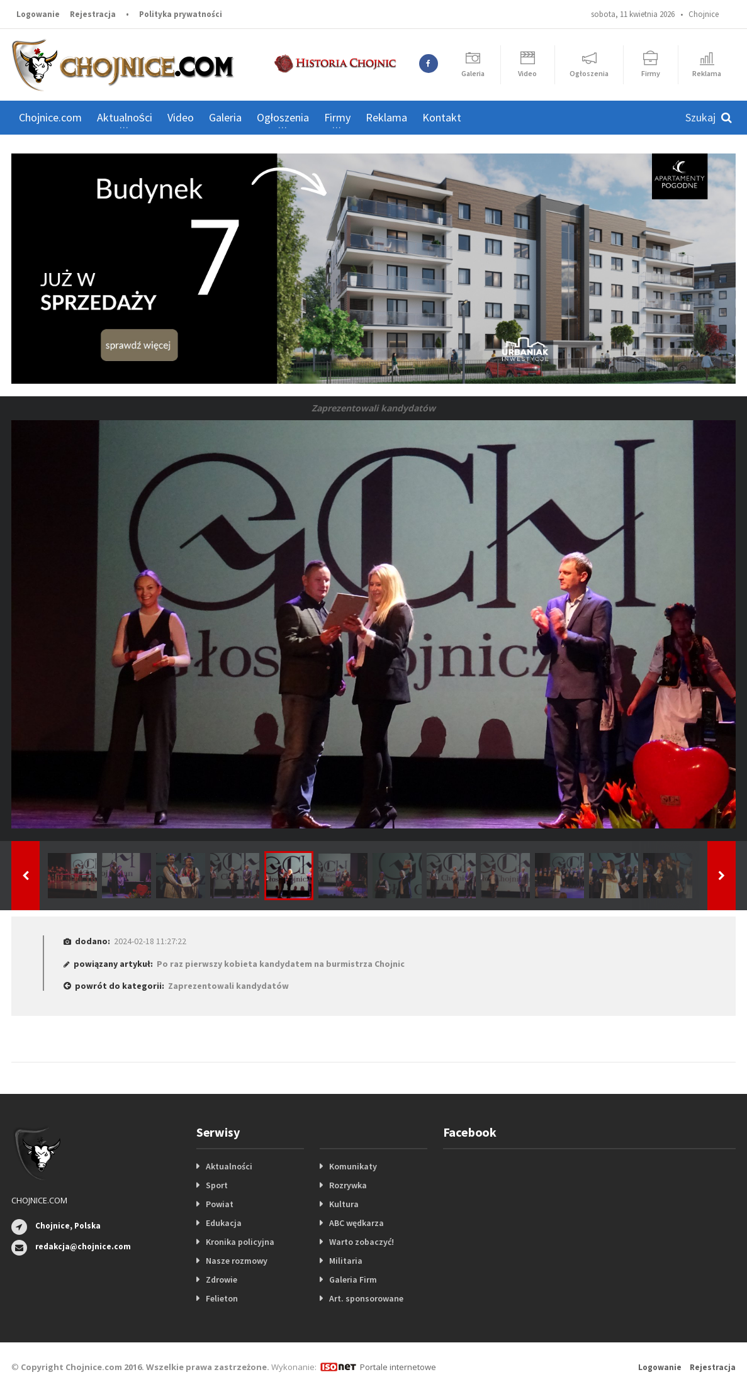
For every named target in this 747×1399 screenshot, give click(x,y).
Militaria (345, 1260)
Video (180, 117)
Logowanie (38, 14)
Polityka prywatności (180, 14)
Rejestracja (93, 14)
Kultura (344, 1204)
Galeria (225, 117)
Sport (217, 1185)
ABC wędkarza (356, 1223)
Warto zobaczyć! (361, 1241)
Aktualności (229, 1166)
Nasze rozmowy (236, 1260)
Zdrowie (221, 1279)
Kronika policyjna (240, 1241)
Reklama (386, 117)
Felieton (222, 1298)
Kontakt (441, 117)
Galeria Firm (353, 1279)
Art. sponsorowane (366, 1298)
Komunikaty (353, 1166)
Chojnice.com (50, 117)
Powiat (219, 1204)
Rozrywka (348, 1185)
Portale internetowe (398, 1367)
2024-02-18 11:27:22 (150, 941)
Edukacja (224, 1223)
